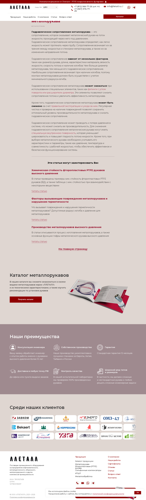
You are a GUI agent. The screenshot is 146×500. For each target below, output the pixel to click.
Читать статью (39, 191)
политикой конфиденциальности (108, 494)
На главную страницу (73, 249)
